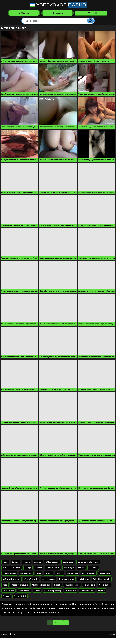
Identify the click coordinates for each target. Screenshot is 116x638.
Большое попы (9, 573)
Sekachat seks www (11, 568)
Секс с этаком (48, 579)
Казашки (58, 13)
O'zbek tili (91, 13)
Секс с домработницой (88, 562)
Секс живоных (88, 573)
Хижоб (57, 585)
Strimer (38, 568)
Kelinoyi (101, 590)
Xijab (5, 585)
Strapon (48, 573)
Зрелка (26, 562)
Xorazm (15, 562)
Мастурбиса (72, 573)
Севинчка (93, 568)
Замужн (37, 562)
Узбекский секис (72, 585)
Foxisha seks (89, 585)
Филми (81, 568)
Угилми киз (71, 590)
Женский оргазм (66, 579)
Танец (37, 590)
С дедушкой (68, 562)
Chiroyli (28, 568)
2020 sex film (26, 573)
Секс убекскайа (31, 579)
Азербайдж (69, 568)
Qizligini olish (8, 590)
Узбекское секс (87, 590)
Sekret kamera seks (101, 579)
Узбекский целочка (11, 579)
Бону (38, 573)
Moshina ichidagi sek (41, 585)
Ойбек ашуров (52, 562)
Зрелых (6, 596)
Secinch (59, 573)
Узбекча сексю (52, 568)
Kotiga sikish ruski (20, 585)
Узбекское (58, 5)
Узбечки (24, 13)
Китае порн (105, 573)
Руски (5, 562)
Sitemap (111, 634)
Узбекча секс (24, 590)
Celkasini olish (20, 596)
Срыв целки (104, 585)
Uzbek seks (84, 579)
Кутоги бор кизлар (52, 590)
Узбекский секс (8, 634)
